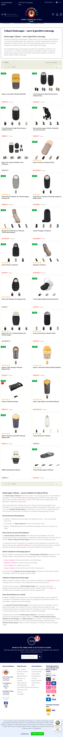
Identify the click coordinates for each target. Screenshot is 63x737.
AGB (33, 687)
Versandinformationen (24, 689)
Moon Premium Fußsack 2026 (43, 164)
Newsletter (20, 675)
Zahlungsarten (22, 684)
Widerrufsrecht (37, 682)
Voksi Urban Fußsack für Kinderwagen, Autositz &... (15, 199)
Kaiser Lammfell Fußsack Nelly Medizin (47, 369)
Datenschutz (36, 684)
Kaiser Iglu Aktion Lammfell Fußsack (46, 403)
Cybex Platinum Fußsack (41, 437)
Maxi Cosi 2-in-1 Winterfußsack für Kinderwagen (14, 335)
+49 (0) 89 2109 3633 (6, 681)
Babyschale (51, 582)
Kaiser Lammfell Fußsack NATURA (14, 96)
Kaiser (52, 590)
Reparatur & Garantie (21, 681)
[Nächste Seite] (5, 68)
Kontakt (34, 680)
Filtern (6, 64)
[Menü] (2, 14)
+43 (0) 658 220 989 (6, 688)
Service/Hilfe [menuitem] (49, 2)
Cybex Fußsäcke (9, 570)
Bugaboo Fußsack (39, 266)
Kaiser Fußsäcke (9, 562)
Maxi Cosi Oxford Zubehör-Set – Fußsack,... (13, 165)
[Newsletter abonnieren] (40, 658)
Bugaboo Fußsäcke (10, 564)
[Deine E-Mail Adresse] (31, 658)
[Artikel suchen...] (11, 14)
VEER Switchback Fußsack (11, 471)
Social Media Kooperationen (36, 676)
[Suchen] (5, 14)
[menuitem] (2, 14)
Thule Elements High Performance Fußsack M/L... (45, 96)
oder (28, 499)
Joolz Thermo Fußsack (10, 266)
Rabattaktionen (22, 677)
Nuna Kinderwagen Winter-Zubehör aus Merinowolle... (46, 130)
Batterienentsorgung (38, 671)
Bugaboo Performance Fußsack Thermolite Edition (13, 233)
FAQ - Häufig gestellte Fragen (22, 672)
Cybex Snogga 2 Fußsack (42, 232)
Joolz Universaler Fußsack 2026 (44, 335)
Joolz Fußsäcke (9, 567)
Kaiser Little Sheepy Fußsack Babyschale (12, 370)
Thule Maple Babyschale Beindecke (45, 301)
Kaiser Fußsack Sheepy (10, 403)
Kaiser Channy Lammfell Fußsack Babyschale (13, 438)
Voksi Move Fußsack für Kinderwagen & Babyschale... (47, 199)
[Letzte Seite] (8, 68)
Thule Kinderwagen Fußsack (43, 471)
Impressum (35, 689)
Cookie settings (36, 673)
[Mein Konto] (57, 14)
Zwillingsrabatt (22, 687)
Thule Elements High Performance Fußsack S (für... (14, 130)
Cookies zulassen (37, 734)
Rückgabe (20, 696)
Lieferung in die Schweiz (22, 692)
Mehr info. (38, 728)
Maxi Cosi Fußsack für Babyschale (14, 301)
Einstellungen (25, 734)
